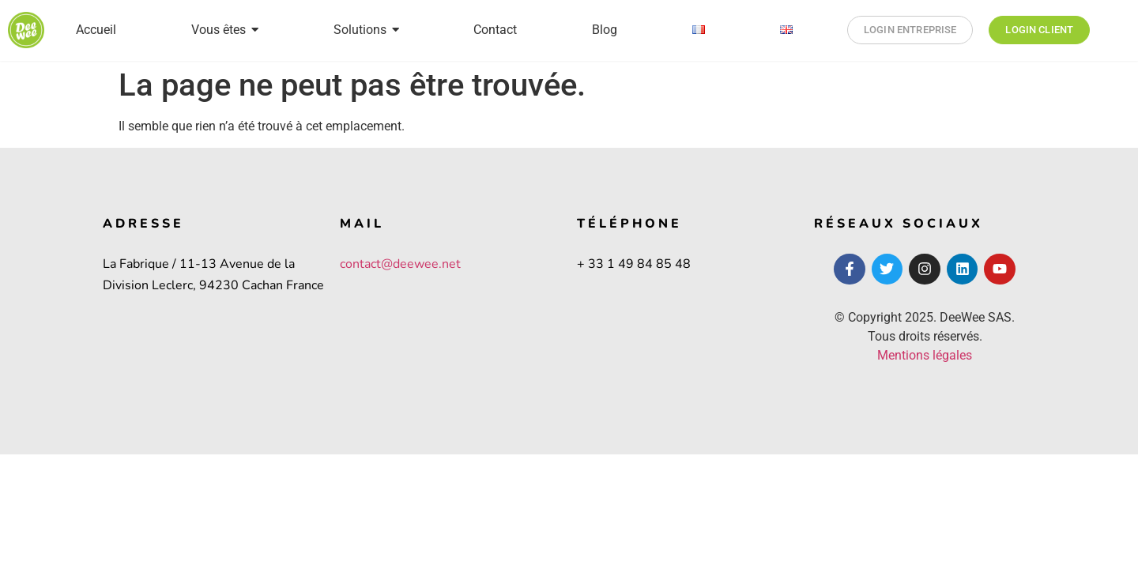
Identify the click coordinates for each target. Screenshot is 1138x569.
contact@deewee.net (400, 264)
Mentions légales (924, 355)
